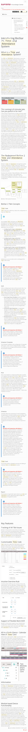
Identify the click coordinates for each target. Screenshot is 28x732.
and (22, 11)
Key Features (17, 32)
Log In (25, 730)
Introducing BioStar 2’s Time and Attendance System (13, 9)
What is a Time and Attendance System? (18, 25)
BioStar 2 (15, 11)
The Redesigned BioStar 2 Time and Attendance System (19, 29)
